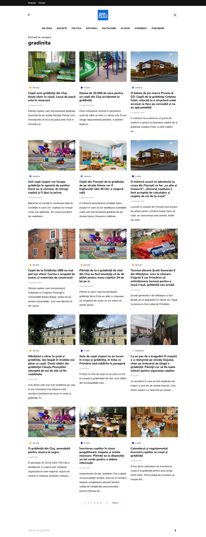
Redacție (32, 3)
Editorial (91, 28)
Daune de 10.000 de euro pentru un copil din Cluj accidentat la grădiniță (101, 96)
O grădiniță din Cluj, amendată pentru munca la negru (49, 450)
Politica (76, 28)
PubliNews (158, 28)
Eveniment (141, 28)
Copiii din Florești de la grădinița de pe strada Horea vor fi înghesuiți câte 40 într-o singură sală (101, 187)
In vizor (125, 28)
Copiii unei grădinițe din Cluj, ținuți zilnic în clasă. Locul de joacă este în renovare (51, 96)
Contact (41, 3)
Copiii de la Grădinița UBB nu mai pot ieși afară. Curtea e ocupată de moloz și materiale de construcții (51, 274)
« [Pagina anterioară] (85, 503)
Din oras (47, 28)
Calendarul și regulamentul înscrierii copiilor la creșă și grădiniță (149, 452)
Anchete (62, 28)
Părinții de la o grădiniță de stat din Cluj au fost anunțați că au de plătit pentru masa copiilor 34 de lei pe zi (101, 275)
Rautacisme (109, 28)
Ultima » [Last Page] (115, 503)
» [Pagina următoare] (107, 503)
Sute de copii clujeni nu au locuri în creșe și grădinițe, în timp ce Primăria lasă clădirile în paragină (102, 359)
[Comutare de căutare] (175, 15)
